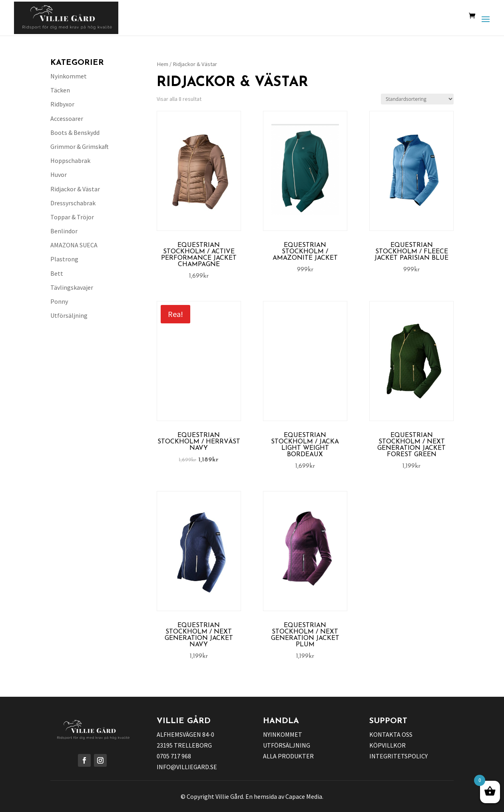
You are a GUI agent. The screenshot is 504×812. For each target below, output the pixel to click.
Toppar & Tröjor (72, 217)
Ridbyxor (62, 104)
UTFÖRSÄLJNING (286, 745)
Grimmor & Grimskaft (79, 146)
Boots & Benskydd (75, 132)
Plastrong (64, 259)
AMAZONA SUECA (74, 245)
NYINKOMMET (282, 734)
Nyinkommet (68, 76)
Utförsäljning (69, 315)
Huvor (58, 174)
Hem (162, 64)
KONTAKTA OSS (390, 734)
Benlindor (64, 231)
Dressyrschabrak (73, 203)
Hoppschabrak (70, 160)
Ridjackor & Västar (75, 189)
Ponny (59, 301)
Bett (56, 273)
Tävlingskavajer (71, 287)
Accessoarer (66, 118)
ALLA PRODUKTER (288, 756)
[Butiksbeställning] (417, 99)
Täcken (60, 90)
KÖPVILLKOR (387, 745)
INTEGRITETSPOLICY (398, 756)
